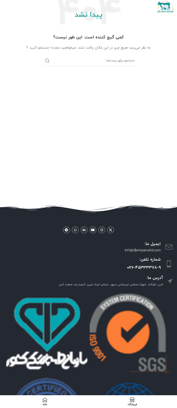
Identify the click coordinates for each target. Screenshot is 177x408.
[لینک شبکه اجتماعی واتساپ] (75, 229)
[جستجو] (88, 60)
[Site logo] (165, 6)
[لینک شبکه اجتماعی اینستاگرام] (101, 229)
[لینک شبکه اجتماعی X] (110, 229)
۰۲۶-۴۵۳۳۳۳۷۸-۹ (144, 268)
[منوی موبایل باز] (5, 7)
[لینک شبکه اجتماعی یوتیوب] (92, 229)
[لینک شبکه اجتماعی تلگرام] (66, 229)
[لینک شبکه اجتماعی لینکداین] (84, 229)
